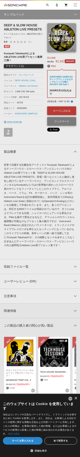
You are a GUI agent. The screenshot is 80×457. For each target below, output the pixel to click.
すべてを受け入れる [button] (23, 440)
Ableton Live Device (28, 86)
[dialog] (40, 425)
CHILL (33, 80)
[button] (40, 451)
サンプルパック (26, 75)
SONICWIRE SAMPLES (26, 113)
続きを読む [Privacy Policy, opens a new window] (14, 433)
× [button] (75, 398)
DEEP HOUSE (22, 80)
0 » (30, 42)
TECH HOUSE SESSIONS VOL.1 (56, 372)
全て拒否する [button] (61, 440)
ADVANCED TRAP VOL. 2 (18, 380)
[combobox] (70, 399)
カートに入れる (62, 110)
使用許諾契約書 (13, 122)
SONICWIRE (15, 5)
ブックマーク (61, 121)
